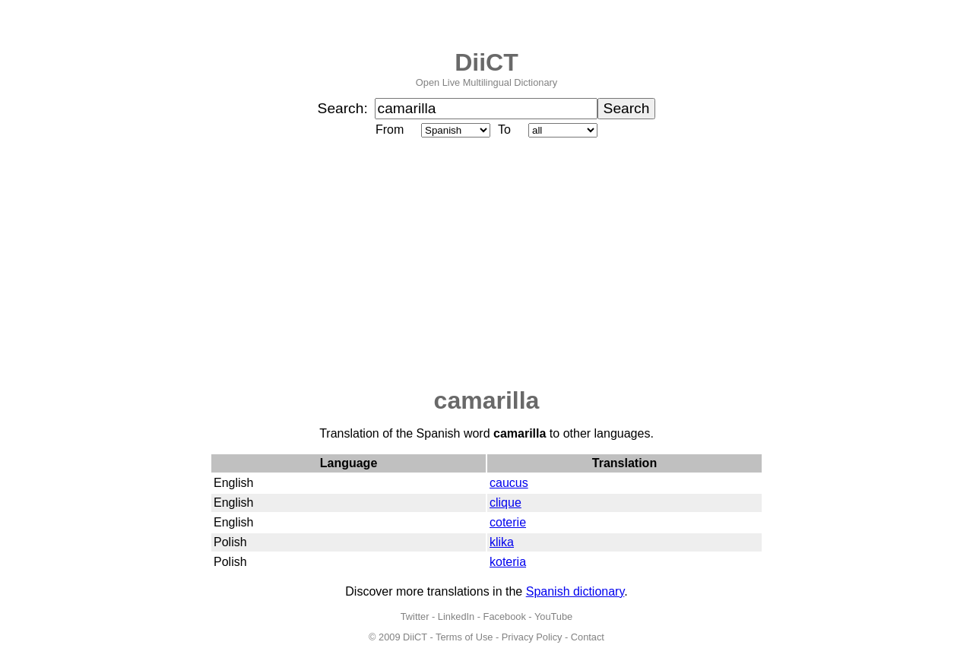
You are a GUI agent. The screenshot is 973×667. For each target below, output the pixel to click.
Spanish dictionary (575, 591)
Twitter (415, 616)
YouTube (553, 616)
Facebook (504, 616)
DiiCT (486, 62)
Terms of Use (464, 637)
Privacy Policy (532, 637)
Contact (587, 637)
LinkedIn (456, 616)
